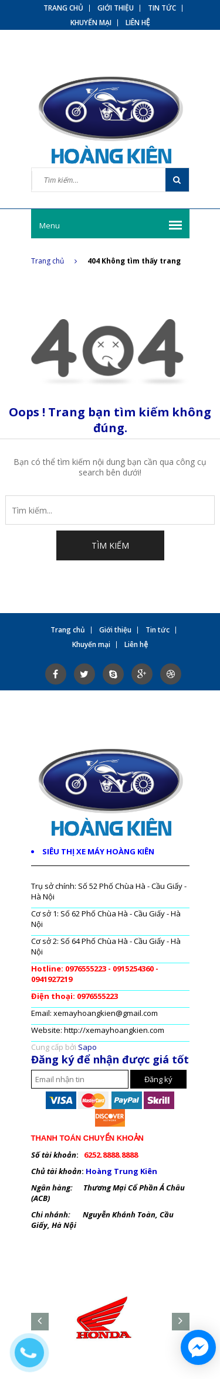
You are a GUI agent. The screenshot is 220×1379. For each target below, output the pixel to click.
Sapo (87, 1047)
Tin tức (162, 8)
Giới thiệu (115, 8)
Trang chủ (54, 261)
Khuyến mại (90, 22)
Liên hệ (138, 22)
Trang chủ (63, 8)
